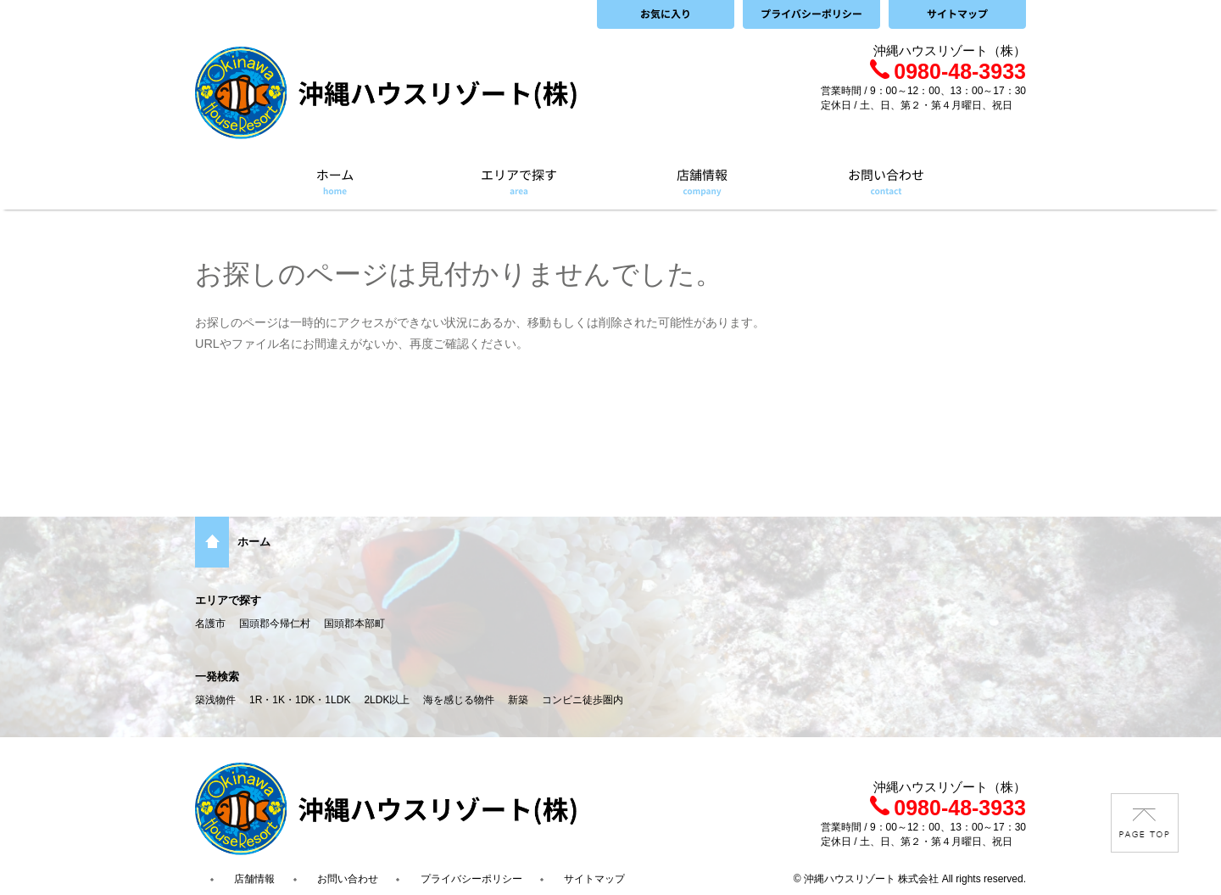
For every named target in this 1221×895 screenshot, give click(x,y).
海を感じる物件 (458, 700)
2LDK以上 (387, 700)
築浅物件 (215, 700)
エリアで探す (228, 600)
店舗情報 (254, 879)
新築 (518, 700)
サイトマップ (594, 879)
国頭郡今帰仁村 (274, 623)
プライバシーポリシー (471, 879)
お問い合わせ (347, 879)
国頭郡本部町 (354, 623)
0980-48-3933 (948, 71)
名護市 (210, 623)
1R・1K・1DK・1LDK (299, 700)
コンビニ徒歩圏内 (582, 700)
